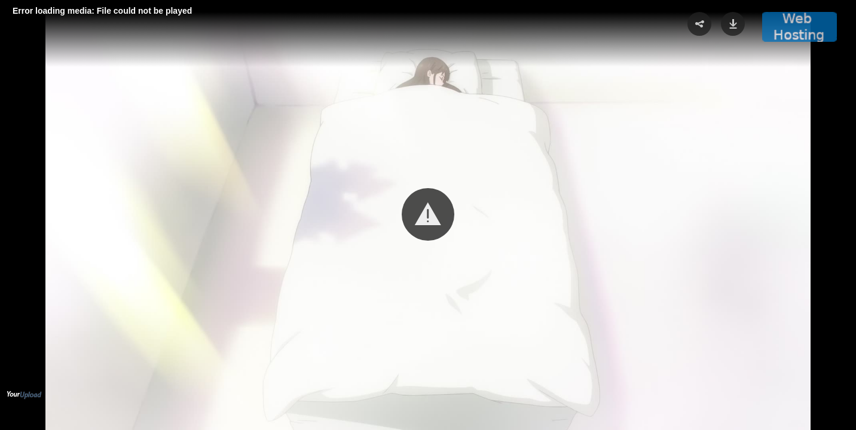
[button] (428, 214)
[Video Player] (428, 215)
